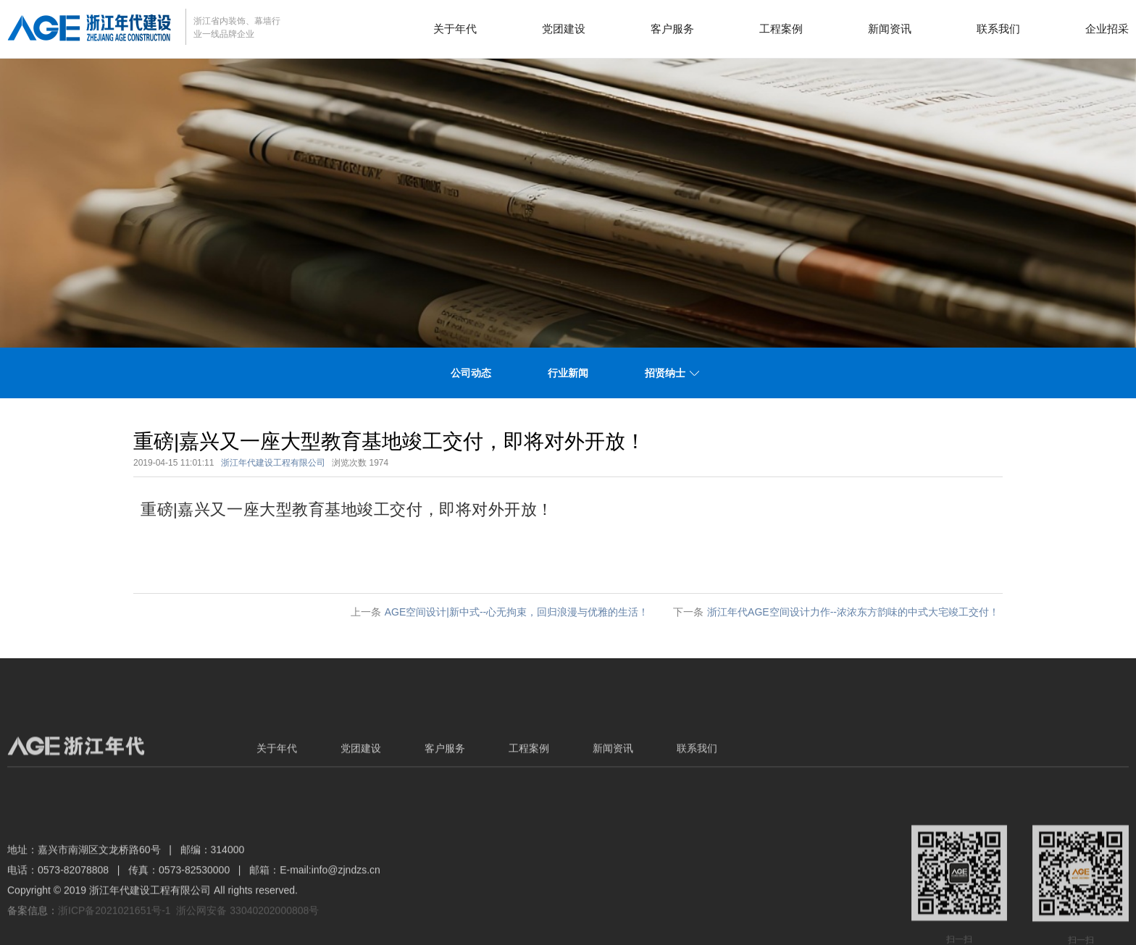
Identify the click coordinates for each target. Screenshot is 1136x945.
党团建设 (563, 28)
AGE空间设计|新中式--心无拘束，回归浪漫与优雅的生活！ (517, 612)
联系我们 (998, 28)
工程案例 (781, 28)
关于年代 (455, 28)
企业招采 (1107, 28)
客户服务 (672, 28)
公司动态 (471, 373)
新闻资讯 (889, 28)
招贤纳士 (665, 373)
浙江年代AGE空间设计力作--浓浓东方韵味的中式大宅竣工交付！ (853, 612)
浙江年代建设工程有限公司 (273, 463)
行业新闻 (568, 373)
